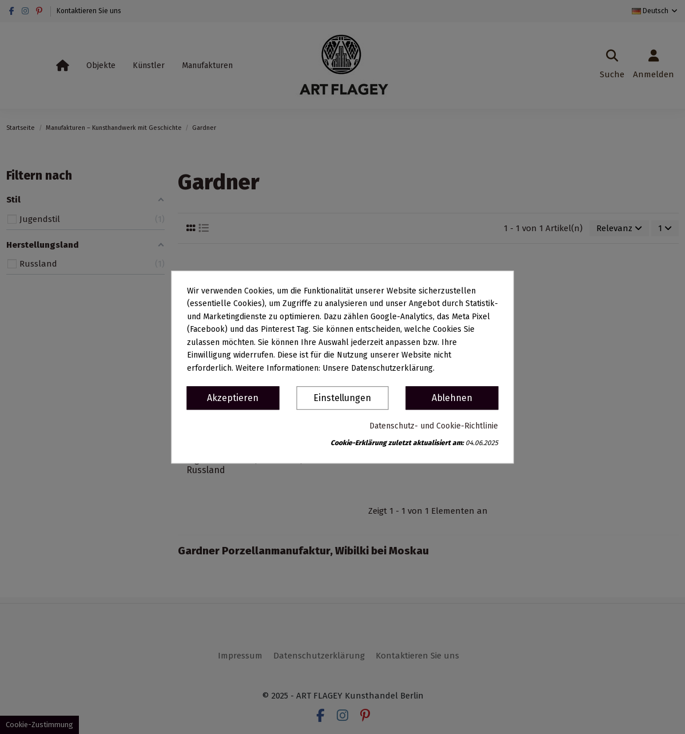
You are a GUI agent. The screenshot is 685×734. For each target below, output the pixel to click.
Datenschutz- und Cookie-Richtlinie (433, 426)
